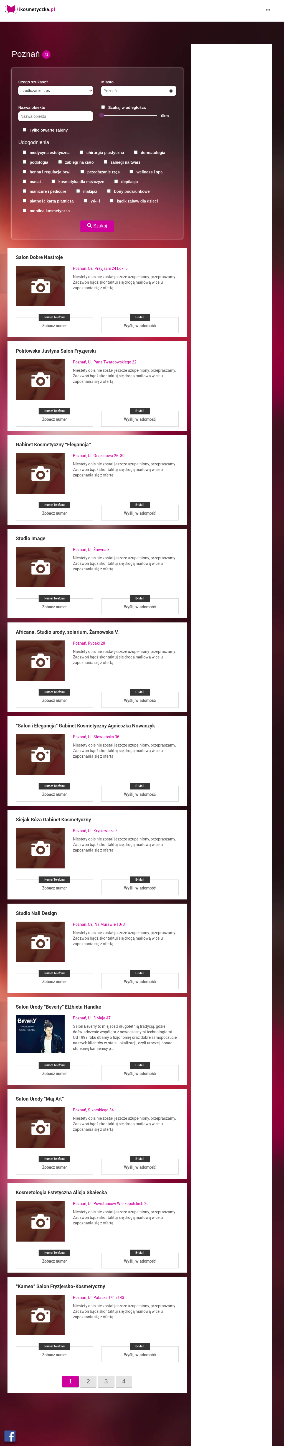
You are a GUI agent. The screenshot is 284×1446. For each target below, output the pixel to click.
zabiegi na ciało (79, 162)
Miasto (107, 82)
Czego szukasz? (33, 82)
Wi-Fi (95, 201)
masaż (36, 182)
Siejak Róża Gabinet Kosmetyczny (53, 819)
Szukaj (97, 226)
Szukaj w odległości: (127, 107)
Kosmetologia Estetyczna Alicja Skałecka (61, 1192)
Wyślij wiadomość (140, 326)
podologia (39, 162)
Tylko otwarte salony (49, 130)
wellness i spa (149, 172)
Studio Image (30, 538)
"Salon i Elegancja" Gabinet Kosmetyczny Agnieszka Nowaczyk (85, 726)
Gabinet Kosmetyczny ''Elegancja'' (53, 444)
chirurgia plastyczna (105, 152)
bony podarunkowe (131, 191)
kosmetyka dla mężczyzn (81, 182)
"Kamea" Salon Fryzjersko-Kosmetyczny (60, 1286)
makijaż (90, 191)
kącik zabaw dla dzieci (137, 201)
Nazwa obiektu (31, 107)
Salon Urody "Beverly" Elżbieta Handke (58, 1007)
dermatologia (153, 152)
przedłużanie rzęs (103, 172)
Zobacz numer (54, 326)
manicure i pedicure (48, 191)
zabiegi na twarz (125, 162)
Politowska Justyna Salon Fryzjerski (56, 351)
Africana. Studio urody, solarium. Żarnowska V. (67, 632)
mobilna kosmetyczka (50, 211)
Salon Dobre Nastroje (39, 257)
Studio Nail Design (36, 913)
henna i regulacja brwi (50, 172)
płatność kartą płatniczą (52, 201)
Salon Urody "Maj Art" (40, 1099)
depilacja (129, 182)
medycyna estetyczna (50, 152)
